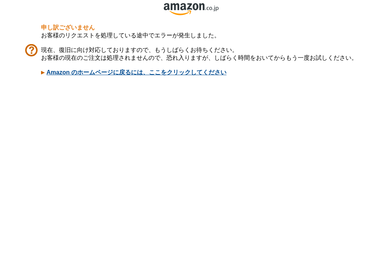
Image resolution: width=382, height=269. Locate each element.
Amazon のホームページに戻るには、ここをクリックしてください (136, 72)
